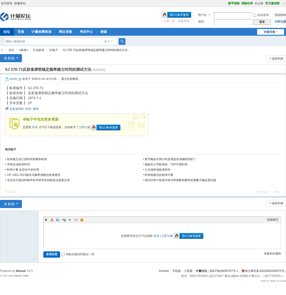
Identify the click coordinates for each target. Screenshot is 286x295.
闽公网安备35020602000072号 (262, 271)
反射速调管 (17, 109)
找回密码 (280, 15)
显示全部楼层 (69, 79)
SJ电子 (53, 50)
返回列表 (277, 58)
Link (63, 219)
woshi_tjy (15, 79)
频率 (36, 109)
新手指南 (234, 3)
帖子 (107, 41)
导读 (20, 32)
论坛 (11, 50)
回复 (13, 192)
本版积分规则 (272, 253)
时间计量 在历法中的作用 (23, 169)
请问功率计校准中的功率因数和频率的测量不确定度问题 (180, 180)
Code (75, 219)
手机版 (176, 271)
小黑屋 (188, 271)
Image (58, 219)
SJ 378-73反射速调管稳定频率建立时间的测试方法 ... (97, 50)
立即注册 (280, 21)
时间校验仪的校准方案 (159, 175)
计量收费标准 (41, 32)
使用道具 (262, 192)
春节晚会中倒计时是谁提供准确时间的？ (170, 159)
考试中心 (86, 32)
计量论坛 (2, 50)
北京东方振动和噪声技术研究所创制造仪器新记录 (38, 180)
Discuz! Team (21, 275)
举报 (277, 192)
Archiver (164, 271)
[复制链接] (98, 69)
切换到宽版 (284, 3)
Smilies (81, 219)
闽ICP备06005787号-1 (224, 271)
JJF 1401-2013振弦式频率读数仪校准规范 (33, 175)
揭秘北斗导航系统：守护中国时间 (166, 164)
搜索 (103, 32)
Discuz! (21, 271)
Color (52, 219)
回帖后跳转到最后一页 (77, 254)
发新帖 (9, 58)
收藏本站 (20, 3)
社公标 (259, 3)
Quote (69, 219)
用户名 (202, 15)
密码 (201, 21)
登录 (35, 127)
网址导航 (65, 32)
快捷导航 (269, 32)
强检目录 (247, 3)
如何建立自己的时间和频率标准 (27, 159)
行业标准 (38, 50)
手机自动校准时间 (18, 164)
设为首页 (6, 3)
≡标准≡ (23, 50)
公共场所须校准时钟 (157, 169)
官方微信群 (272, 3)
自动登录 (261, 15)
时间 (28, 109)
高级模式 (272, 219)
